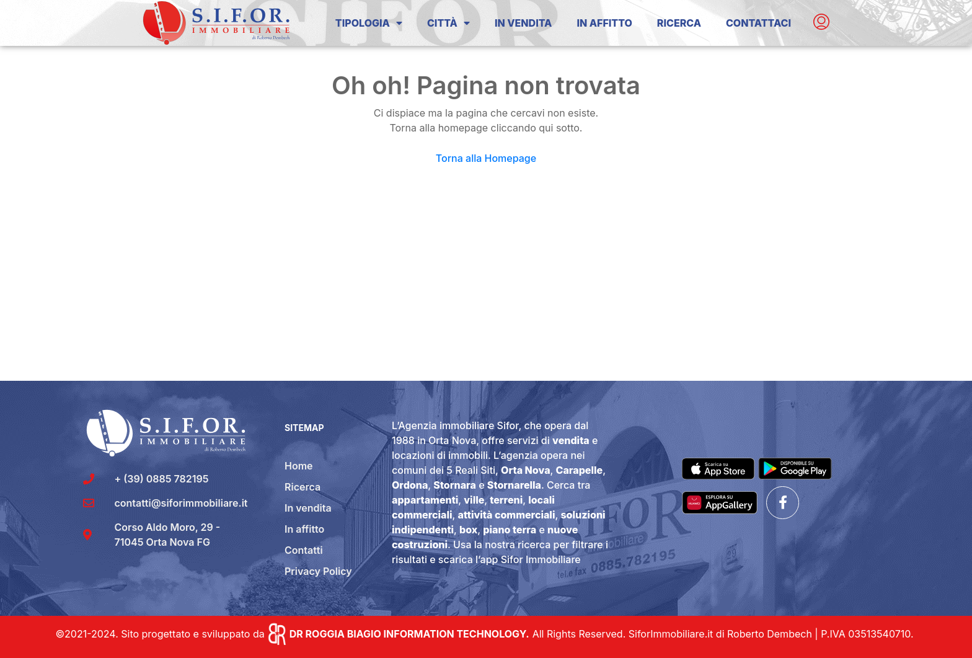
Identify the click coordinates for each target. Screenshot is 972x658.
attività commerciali (506, 515)
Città (448, 23)
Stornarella (514, 485)
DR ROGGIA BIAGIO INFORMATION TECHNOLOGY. (409, 634)
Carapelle (579, 470)
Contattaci (758, 23)
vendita (571, 440)
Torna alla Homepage (486, 158)
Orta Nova (525, 470)
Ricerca (679, 23)
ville (474, 500)
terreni (506, 500)
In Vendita (523, 23)
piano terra (509, 529)
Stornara (454, 485)
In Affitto (604, 23)
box (468, 529)
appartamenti (425, 500)
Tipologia (368, 23)
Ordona (410, 485)
